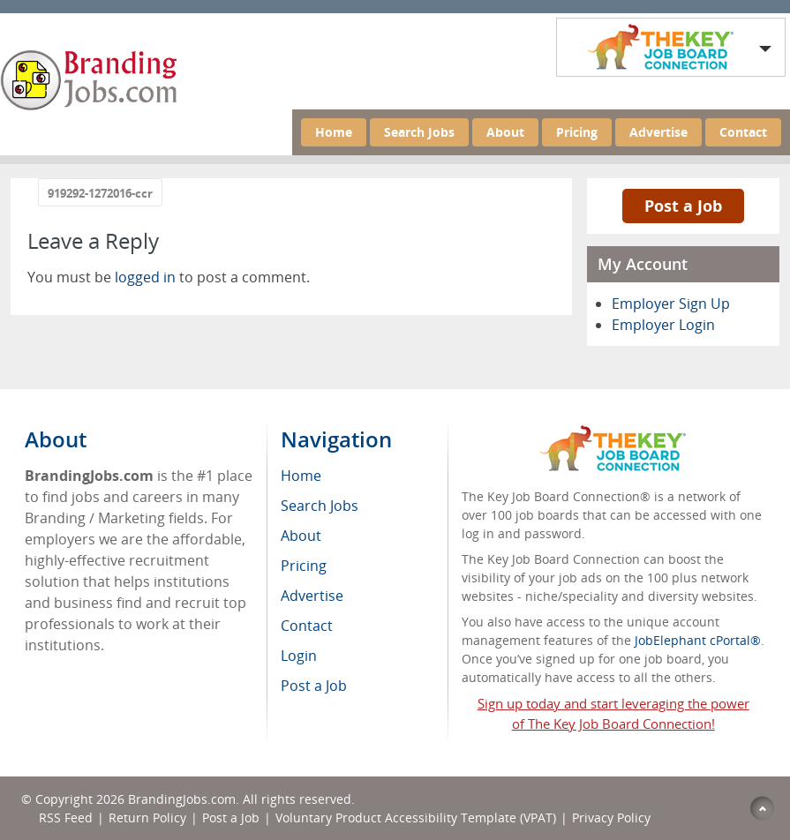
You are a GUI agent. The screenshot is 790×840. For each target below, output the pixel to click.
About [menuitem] (301, 535)
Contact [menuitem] (307, 625)
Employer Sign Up (671, 303)
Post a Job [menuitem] (314, 685)
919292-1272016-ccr (100, 193)
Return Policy (147, 817)
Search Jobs (419, 132)
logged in (145, 277)
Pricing (577, 132)
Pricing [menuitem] (304, 565)
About (505, 132)
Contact (743, 132)
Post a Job (683, 205)
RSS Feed (66, 817)
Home (333, 132)
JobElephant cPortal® (698, 640)
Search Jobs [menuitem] (319, 505)
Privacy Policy (613, 817)
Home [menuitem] (301, 475)
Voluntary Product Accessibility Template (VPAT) (415, 817)
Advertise (658, 132)
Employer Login (663, 324)
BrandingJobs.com (182, 799)
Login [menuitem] (299, 655)
